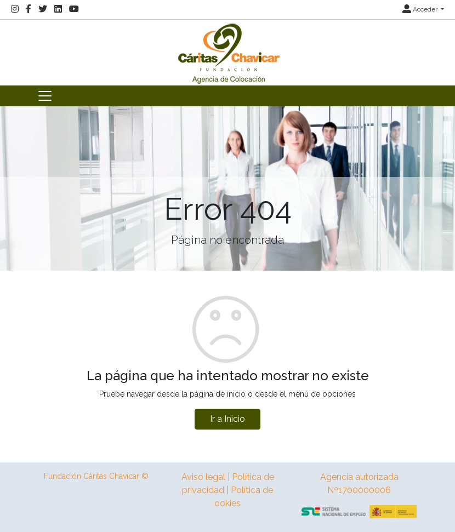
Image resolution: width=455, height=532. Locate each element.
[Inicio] (227, 52)
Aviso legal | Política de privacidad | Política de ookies (227, 490)
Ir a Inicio (227, 419)
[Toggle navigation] (45, 95)
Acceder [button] (420, 9)
